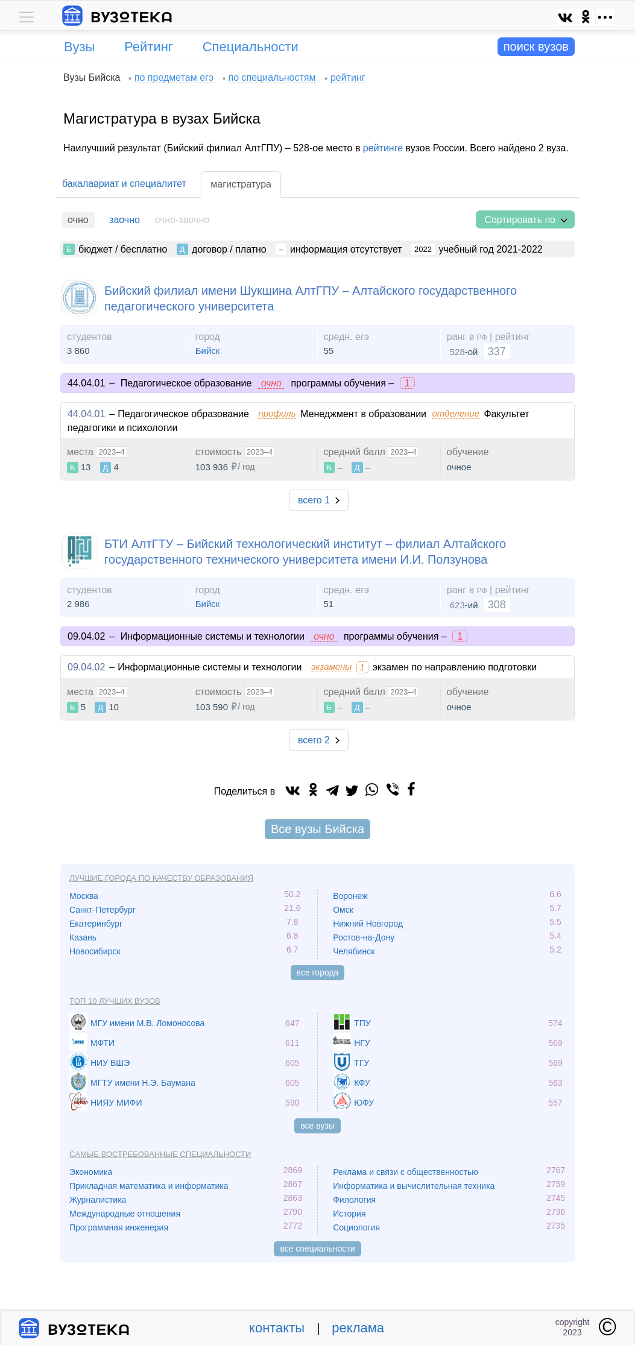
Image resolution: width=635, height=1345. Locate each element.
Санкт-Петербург (102, 910)
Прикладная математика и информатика (149, 1186)
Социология (356, 1227)
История (349, 1213)
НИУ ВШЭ (110, 1063)
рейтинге (383, 148)
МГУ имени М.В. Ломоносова (147, 1023)
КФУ (362, 1083)
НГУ (362, 1043)
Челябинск (353, 951)
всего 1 (314, 500)
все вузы (317, 1125)
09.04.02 (86, 667)
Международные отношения (124, 1213)
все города (318, 972)
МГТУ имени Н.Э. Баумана (142, 1083)
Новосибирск (95, 951)
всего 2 (314, 740)
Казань (82, 937)
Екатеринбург (95, 923)
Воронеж (350, 896)
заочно (124, 220)
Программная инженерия (118, 1227)
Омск (343, 910)
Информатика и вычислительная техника (413, 1186)
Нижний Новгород (368, 923)
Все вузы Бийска (317, 829)
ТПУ (362, 1023)
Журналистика (97, 1200)
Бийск (207, 350)
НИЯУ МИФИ (116, 1102)
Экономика (90, 1172)
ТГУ (361, 1063)
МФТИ (102, 1043)
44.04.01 (86, 414)
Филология (354, 1200)
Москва (83, 896)
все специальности (317, 1248)
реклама (358, 1327)
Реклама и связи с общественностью (405, 1172)
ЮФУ (364, 1102)
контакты (277, 1327)
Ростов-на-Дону (363, 937)
